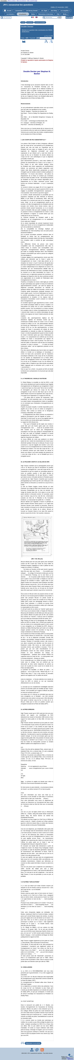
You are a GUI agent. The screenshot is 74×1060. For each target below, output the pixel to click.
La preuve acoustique (40, 22)
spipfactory (70, 1058)
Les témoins (10, 14)
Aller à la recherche (21, 0)
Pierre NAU (48, 36)
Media (65, 14)
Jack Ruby (53, 11)
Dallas (32, 14)
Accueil (7, 11)
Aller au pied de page (32, 0)
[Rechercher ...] (50, 17)
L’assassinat (18, 11)
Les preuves (23, 14)
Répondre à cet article (33, 1043)
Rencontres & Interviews (45, 14)
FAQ (57, 14)
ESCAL (68, 1057)
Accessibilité (4, 0)
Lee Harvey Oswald (31, 11)
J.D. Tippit (43, 11)
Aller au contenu (12, 0)
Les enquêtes (65, 11)
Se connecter (7, 17)
